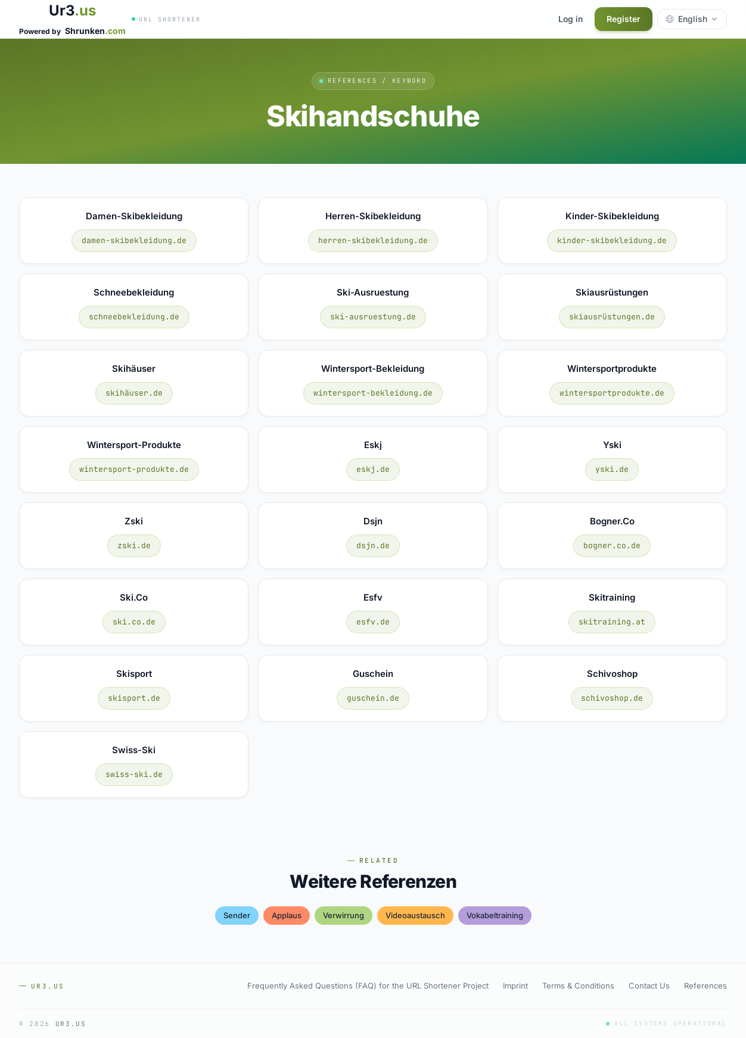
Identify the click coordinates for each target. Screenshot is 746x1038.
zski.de (134, 545)
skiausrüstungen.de (612, 317)
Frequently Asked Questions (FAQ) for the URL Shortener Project (368, 985)
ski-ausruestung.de (373, 317)
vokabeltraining (495, 915)
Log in (570, 19)
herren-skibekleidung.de (373, 240)
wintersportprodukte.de (612, 393)
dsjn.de (373, 545)
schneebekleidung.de (134, 317)
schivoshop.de (612, 698)
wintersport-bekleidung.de (373, 393)
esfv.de (373, 622)
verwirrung (343, 915)
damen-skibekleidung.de (134, 240)
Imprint (515, 985)
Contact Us (649, 985)
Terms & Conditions (578, 985)
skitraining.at (612, 622)
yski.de (612, 469)
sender (236, 915)
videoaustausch (415, 915)
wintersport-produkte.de (134, 469)
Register (624, 19)
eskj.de (373, 469)
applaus (286, 915)
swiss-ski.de (134, 774)
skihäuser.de (134, 393)
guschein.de (373, 698)
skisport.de (134, 698)
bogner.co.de (612, 545)
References (705, 985)
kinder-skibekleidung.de (612, 240)
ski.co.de (134, 622)
